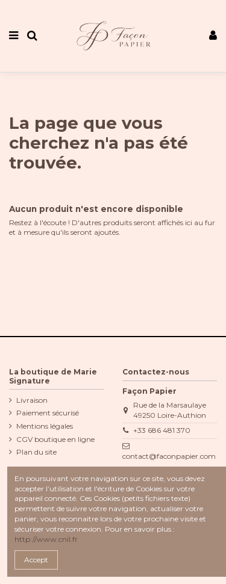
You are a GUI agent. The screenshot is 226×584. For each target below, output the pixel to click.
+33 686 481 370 (161, 430)
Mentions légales (44, 425)
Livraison (32, 400)
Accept (36, 559)
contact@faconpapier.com (169, 456)
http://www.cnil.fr (46, 539)
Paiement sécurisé (47, 412)
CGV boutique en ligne (55, 439)
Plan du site (36, 451)
